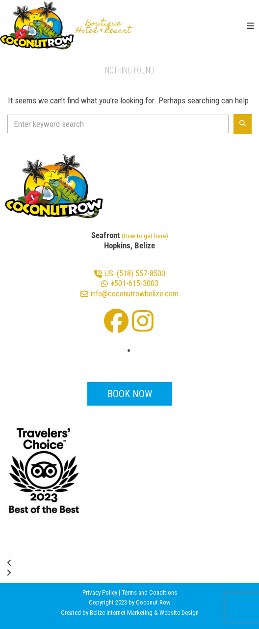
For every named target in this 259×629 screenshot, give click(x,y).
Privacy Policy (99, 592)
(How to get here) (145, 236)
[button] (250, 26)
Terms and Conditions (149, 592)
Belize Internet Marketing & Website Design (144, 612)
